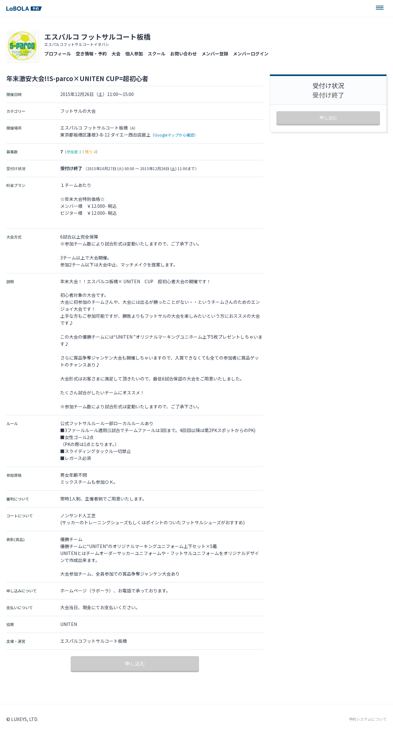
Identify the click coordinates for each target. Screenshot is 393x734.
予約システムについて (368, 719)
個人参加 (134, 53)
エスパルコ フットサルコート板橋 (97, 36)
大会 (116, 53)
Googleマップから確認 (174, 134)
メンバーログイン (250, 53)
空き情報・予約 (91, 53)
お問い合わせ (183, 53)
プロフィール (57, 53)
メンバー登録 (215, 53)
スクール (156, 53)
